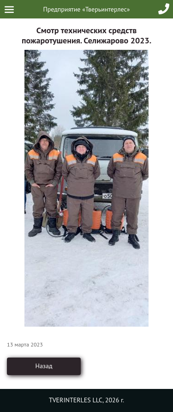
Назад (43, 366)
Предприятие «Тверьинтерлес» (86, 9)
